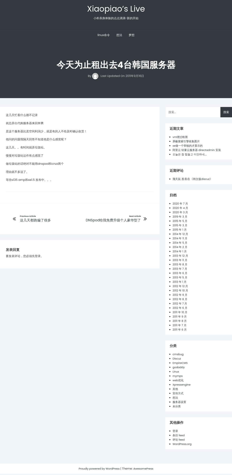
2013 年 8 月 (181, 266)
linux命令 (104, 36)
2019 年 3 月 (181, 218)
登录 (38, 258)
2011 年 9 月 (180, 318)
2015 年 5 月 (181, 222)
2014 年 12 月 (181, 235)
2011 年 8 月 (180, 322)
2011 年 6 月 (180, 331)
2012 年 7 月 (180, 305)
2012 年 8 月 (180, 300)
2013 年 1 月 (180, 283)
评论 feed (179, 441)
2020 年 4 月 (181, 209)
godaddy (179, 368)
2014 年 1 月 (180, 253)
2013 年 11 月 (181, 261)
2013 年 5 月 (181, 279)
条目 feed (179, 436)
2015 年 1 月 (180, 231)
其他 (175, 390)
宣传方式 (178, 394)
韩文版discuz (202, 180)
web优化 (179, 381)
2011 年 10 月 (181, 313)
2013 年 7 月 (180, 270)
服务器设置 (180, 403)
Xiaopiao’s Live (116, 9)
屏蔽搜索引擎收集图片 (187, 142)
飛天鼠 (177, 180)
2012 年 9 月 (180, 296)
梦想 (131, 36)
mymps (178, 377)
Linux (176, 373)
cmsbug (179, 355)
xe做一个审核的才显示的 (189, 147)
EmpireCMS (181, 364)
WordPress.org (183, 445)
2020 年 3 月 (181, 213)
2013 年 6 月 (181, 274)
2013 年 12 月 (181, 257)
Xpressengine (182, 386)
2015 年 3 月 (181, 226)
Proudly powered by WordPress (98, 470)
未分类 (177, 407)
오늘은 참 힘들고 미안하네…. (191, 156)
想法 (119, 36)
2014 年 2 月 (180, 248)
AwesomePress (145, 470)
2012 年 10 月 (181, 292)
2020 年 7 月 (181, 205)
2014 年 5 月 (181, 244)
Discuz (177, 360)
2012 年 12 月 (181, 287)
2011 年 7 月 (180, 326)
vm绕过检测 (181, 138)
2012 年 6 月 (181, 309)
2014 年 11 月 (181, 240)
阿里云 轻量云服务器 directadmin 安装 (199, 151)
